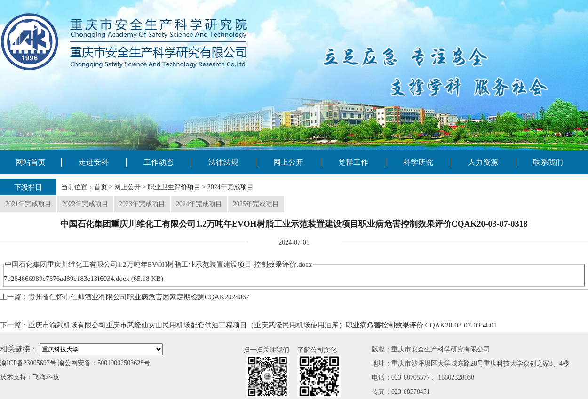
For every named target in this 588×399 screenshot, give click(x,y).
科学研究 (418, 162)
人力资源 (483, 162)
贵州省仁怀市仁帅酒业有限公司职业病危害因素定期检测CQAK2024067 (138, 297)
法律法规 (223, 162)
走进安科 (94, 162)
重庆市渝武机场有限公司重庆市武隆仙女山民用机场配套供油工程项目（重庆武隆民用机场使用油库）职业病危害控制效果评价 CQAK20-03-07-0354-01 (262, 325)
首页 (100, 187)
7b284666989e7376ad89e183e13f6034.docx (66, 278)
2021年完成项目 (28, 203)
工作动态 (158, 162)
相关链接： (19, 349)
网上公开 (288, 162)
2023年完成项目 (142, 203)
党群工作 (353, 162)
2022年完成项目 (85, 203)
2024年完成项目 (230, 187)
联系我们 (548, 162)
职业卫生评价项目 (174, 187)
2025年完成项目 (256, 203)
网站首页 (31, 162)
